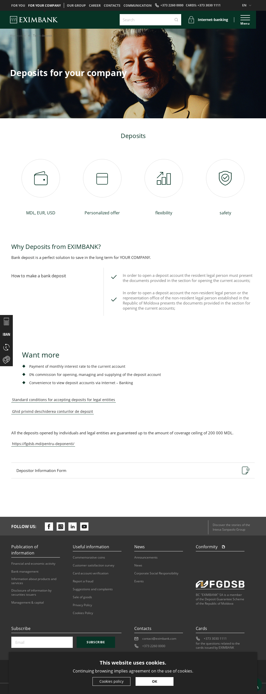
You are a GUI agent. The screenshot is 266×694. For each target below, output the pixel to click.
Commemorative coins (89, 557)
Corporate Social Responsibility (156, 573)
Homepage (18, 36)
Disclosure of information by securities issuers (31, 592)
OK (154, 681)
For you (18, 6)
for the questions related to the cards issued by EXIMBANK (218, 646)
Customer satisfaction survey (93, 565)
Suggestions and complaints (93, 589)
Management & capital (27, 603)
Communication (138, 6)
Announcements (146, 557)
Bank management (24, 572)
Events (139, 581)
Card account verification (90, 573)
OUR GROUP (76, 6)
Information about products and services (33, 581)
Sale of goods (82, 597)
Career (95, 6)
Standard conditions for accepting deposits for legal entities (63, 399)
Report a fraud (83, 581)
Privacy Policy (82, 605)
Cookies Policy (83, 613)
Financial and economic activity (33, 564)
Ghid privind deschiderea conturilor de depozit (52, 411)
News (138, 565)
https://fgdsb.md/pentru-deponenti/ (43, 443)
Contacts (112, 6)
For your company (44, 6)
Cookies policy (111, 681)
